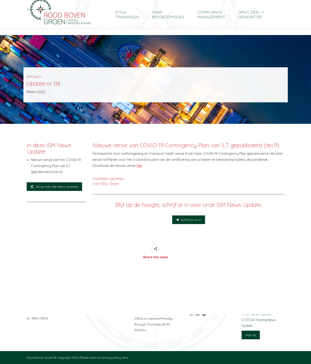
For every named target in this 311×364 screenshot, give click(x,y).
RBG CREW (40, 318)
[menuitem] (254, 4)
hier (139, 165)
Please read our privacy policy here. (104, 357)
